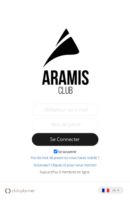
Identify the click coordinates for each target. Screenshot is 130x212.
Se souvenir (67, 151)
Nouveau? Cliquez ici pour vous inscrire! (64, 165)
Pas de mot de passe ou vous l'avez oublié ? (65, 158)
